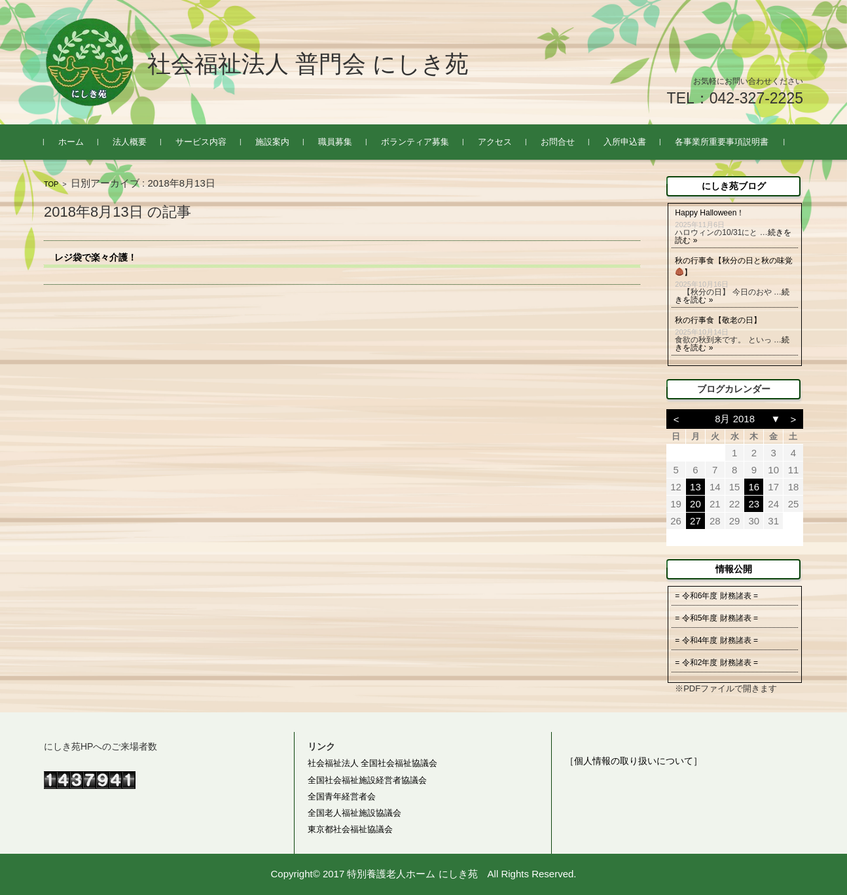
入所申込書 (625, 142)
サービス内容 (200, 142)
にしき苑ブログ (734, 186)
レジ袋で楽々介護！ (95, 257)
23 (754, 503)
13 (695, 486)
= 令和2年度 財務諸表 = (716, 662)
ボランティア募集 (415, 142)
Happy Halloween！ (709, 212)
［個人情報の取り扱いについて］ (633, 761)
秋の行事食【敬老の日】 (718, 320)
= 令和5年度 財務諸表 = (716, 618)
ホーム (71, 142)
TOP (51, 184)
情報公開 (733, 569)
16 (754, 486)
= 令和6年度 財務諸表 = (716, 595)
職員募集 (335, 142)
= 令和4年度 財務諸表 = (716, 640)
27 (695, 520)
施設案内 (272, 142)
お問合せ (558, 142)
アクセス (495, 142)
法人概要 (130, 142)
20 (695, 503)
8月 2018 (735, 418)
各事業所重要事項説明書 (721, 142)
